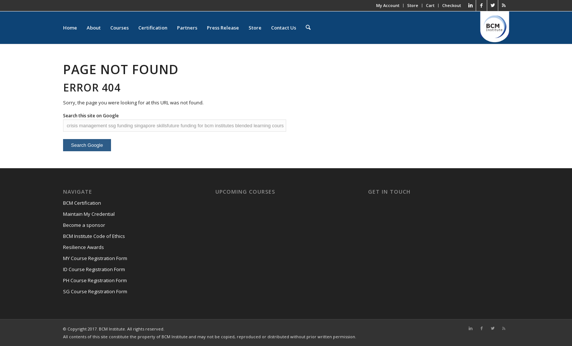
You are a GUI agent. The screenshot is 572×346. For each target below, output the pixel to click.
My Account (387, 5)
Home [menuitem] (70, 27)
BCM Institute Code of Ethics (94, 236)
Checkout (451, 5)
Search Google (87, 145)
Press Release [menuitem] (223, 27)
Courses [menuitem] (119, 27)
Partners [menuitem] (187, 27)
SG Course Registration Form (95, 291)
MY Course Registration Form (95, 258)
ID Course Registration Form (94, 269)
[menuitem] (308, 27)
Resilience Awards (83, 247)
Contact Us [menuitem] (283, 27)
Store (412, 5)
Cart (430, 5)
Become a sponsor (84, 225)
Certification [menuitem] (152, 27)
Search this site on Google (91, 116)
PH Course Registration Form (95, 280)
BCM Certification (82, 203)
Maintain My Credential (89, 214)
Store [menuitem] (255, 27)
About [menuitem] (94, 27)
